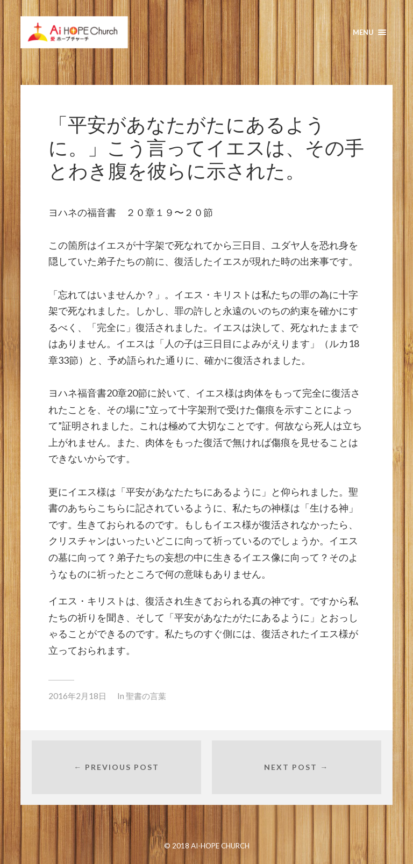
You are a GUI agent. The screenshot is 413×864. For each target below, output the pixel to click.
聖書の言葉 (146, 696)
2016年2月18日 (77, 696)
